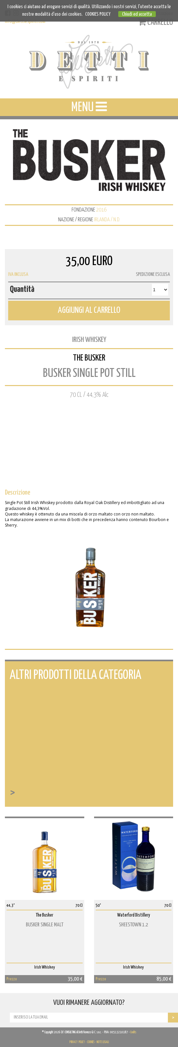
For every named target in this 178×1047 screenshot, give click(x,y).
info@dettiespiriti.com (25, 21)
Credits (133, 1032)
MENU (89, 107)
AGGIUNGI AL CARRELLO (89, 310)
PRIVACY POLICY (77, 1042)
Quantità (22, 289)
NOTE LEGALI (103, 1042)
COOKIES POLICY (97, 14)
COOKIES (90, 1042)
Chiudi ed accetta (137, 14)
